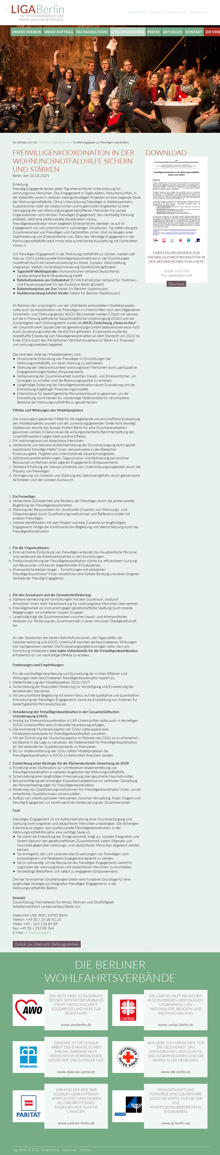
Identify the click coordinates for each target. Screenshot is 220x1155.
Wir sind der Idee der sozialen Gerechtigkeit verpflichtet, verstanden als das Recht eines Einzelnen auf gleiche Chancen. (76, 1100)
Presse (154, 32)
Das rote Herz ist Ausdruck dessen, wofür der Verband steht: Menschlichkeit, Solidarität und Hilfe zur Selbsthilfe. (76, 1004)
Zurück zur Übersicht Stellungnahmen (46, 944)
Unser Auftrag (58, 32)
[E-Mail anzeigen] (37, 932)
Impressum (199, 13)
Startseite (137, 13)
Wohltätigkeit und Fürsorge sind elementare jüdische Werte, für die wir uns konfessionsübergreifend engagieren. (175, 1100)
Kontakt (193, 32)
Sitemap (155, 13)
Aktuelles (172, 32)
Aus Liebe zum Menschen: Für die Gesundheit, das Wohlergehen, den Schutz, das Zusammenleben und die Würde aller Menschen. (176, 1051)
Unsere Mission (26, 32)
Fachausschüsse (92, 32)
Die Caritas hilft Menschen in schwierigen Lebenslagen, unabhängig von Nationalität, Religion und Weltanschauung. (176, 1004)
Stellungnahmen (127, 32)
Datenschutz (175, 13)
